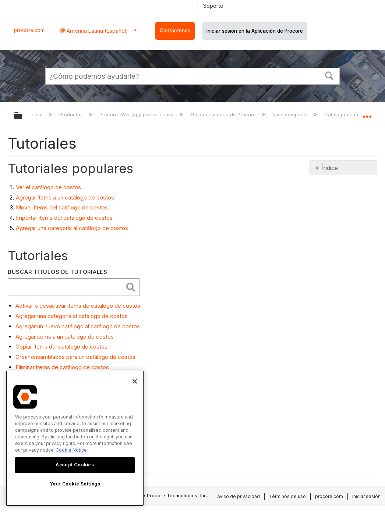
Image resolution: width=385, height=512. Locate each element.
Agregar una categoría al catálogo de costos (72, 228)
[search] (67, 287)
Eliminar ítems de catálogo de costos (62, 367)
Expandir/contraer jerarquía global (22, 116)
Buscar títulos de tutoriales (57, 271)
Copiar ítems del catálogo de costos (61, 346)
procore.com (29, 30)
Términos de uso (287, 496)
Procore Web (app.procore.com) (137, 114)
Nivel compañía (290, 114)
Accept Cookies (75, 464)
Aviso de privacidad (238, 496)
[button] (329, 75)
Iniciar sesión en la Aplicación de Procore (254, 31)
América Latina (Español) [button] (96, 31)
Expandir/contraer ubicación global (367, 113)
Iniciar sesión (366, 496)
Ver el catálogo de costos (48, 187)
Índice (329, 168)
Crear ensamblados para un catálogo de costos (75, 356)
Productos (71, 114)
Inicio (37, 114)
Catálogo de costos (347, 114)
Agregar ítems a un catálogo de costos (65, 197)
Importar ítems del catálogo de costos (64, 217)
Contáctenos (175, 30)
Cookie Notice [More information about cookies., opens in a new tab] (71, 450)
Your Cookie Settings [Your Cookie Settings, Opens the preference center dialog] (75, 484)
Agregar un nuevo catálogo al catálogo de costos (77, 326)
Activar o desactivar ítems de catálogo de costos (77, 305)
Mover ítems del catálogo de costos (62, 207)
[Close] (135, 381)
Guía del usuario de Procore (224, 114)
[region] (75, 438)
